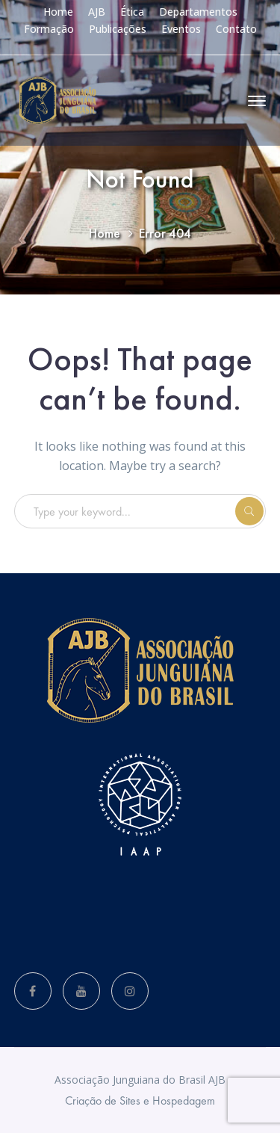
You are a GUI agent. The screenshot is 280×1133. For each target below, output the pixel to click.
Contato (236, 29)
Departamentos (198, 11)
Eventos (181, 29)
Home (58, 11)
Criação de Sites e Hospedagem (140, 1100)
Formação (49, 29)
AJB (96, 11)
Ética (132, 11)
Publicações (117, 29)
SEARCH (249, 511)
